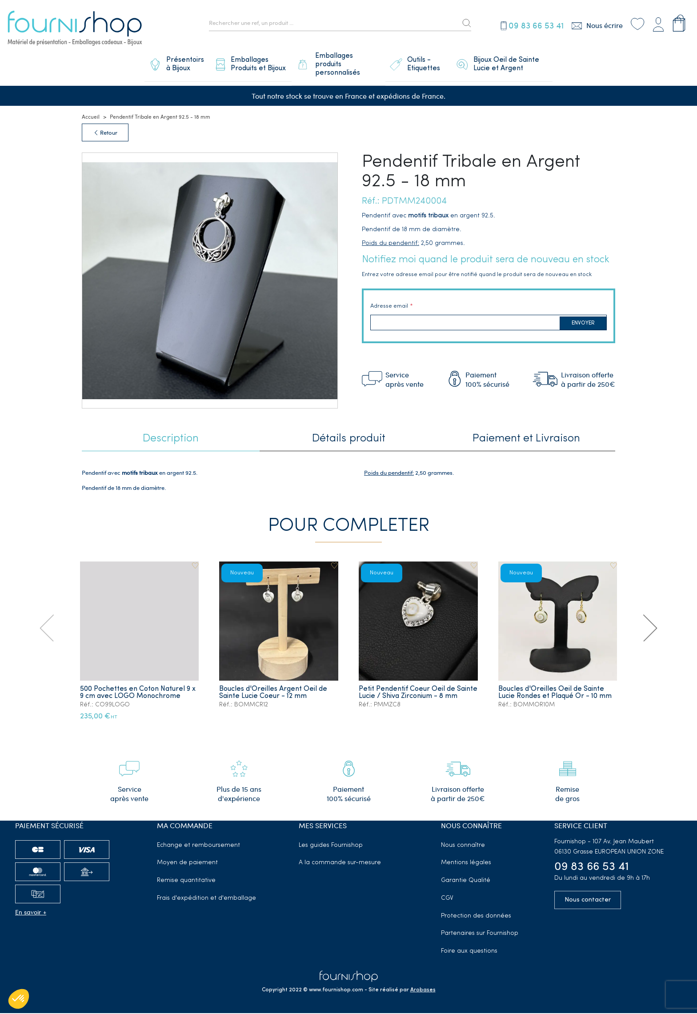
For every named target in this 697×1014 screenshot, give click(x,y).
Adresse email (389, 307)
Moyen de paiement (187, 864)
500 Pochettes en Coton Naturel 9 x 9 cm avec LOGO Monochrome (138, 693)
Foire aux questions (469, 952)
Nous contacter (588, 901)
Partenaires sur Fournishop (479, 934)
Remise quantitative (186, 881)
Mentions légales (466, 864)
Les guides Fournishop (331, 846)
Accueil (91, 117)
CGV (447, 899)
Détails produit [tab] (348, 439)
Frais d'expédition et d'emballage (206, 899)
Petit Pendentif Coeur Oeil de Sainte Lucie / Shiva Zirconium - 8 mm (412, 697)
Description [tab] (171, 439)
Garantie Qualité (465, 881)
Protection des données (476, 917)
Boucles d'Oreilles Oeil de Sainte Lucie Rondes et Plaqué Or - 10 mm (555, 693)
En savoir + (30, 913)
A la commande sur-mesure (340, 864)
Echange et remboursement (198, 846)
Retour (105, 134)
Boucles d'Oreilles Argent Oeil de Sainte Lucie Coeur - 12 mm (274, 693)
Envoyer (583, 324)
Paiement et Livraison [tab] (526, 439)
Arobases (423, 991)
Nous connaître (463, 846)
